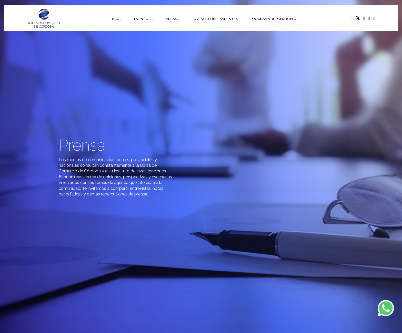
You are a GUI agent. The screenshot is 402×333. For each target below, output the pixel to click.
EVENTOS (142, 19)
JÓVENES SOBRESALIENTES (215, 19)
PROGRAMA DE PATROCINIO (273, 19)
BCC (115, 19)
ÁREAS (171, 19)
